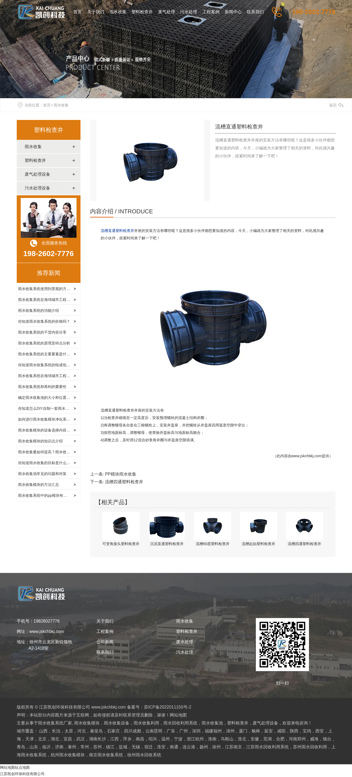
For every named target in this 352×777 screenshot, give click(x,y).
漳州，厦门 (236, 731)
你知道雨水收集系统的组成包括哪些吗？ (51, 365)
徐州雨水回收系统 (144, 755)
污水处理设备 (37, 188)
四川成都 (132, 731)
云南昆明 (153, 731)
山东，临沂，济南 (46, 747)
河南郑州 (297, 739)
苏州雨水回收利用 (310, 747)
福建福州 (213, 731)
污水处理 (188, 12)
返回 (333, 105)
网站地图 (178, 715)
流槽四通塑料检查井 (124, 482)
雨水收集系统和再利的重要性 (42, 387)
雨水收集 (117, 12)
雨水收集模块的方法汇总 (38, 484)
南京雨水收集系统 (106, 755)
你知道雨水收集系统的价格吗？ (44, 321)
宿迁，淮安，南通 (161, 747)
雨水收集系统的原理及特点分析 (44, 343)
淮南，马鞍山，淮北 (227, 739)
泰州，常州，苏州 (85, 747)
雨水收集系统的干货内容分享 (42, 332)
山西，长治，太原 (56, 731)
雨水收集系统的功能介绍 (38, 310)
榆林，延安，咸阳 (269, 731)
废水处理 (184, 642)
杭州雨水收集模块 (68, 755)
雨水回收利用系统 (180, 723)
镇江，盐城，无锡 (123, 747)
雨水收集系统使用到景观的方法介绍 (48, 289)
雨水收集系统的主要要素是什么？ (46, 354)
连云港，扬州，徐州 (202, 747)
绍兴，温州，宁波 (166, 739)
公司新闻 (104, 642)
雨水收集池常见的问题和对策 (42, 474)
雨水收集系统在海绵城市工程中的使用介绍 (53, 376)
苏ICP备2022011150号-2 (167, 707)
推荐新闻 (48, 273)
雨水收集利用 (146, 723)
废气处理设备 (37, 174)
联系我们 (255, 12)
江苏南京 (233, 747)
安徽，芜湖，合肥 (268, 739)
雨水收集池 (212, 723)
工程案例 (210, 12)
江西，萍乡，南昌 (127, 739)
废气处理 (166, 12)
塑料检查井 (142, 12)
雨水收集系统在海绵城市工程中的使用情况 (53, 299)
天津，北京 (35, 739)
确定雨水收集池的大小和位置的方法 (48, 397)
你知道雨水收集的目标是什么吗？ (46, 463)
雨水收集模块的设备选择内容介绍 (46, 430)
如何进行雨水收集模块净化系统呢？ (48, 419)
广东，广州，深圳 (184, 731)
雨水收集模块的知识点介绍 (40, 441)
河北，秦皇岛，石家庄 (98, 731)
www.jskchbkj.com (306, 456)
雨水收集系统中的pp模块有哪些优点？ (50, 495)
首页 (77, 12)
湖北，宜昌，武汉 (68, 739)
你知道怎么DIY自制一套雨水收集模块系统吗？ (56, 408)
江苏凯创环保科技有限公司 (22, 774)
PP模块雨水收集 (120, 474)
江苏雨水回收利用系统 (267, 747)
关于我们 (95, 12)
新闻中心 (233, 12)
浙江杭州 (195, 739)
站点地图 (22, 767)
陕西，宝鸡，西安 (307, 731)
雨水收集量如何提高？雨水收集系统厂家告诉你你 (59, 452)
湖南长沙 (97, 739)
